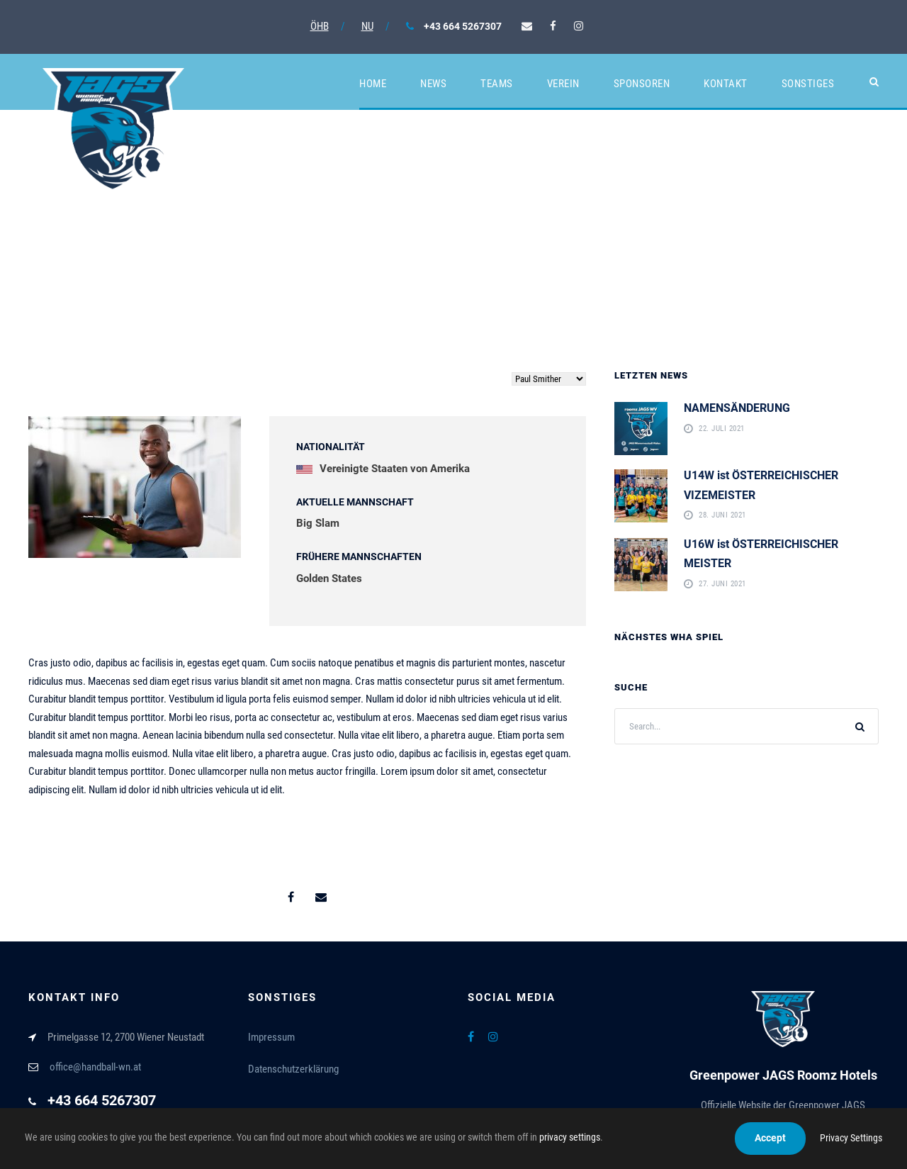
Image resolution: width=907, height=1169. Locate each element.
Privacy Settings (851, 1137)
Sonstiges (808, 83)
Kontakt (726, 83)
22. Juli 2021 (722, 429)
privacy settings (569, 1137)
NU (367, 26)
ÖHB (319, 26)
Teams (496, 83)
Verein (563, 83)
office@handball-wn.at (95, 1067)
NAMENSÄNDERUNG (737, 408)
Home (372, 83)
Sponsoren (642, 83)
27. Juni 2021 (722, 584)
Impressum (271, 1037)
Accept (770, 1137)
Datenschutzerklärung (293, 1069)
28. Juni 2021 (722, 515)
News (433, 83)
